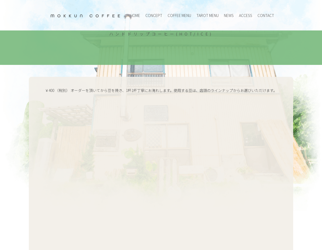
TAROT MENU (207, 15)
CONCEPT (153, 15)
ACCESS (245, 15)
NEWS (229, 15)
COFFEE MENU (179, 15)
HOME (135, 15)
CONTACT (265, 15)
